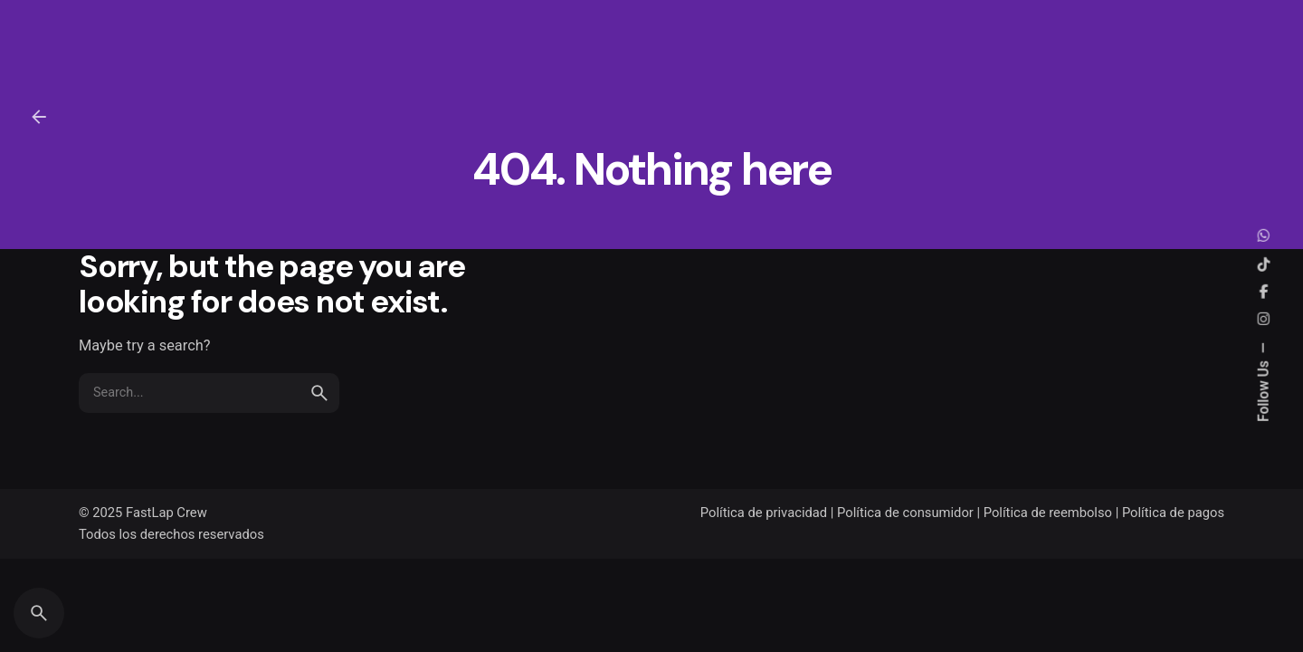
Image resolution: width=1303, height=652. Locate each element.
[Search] (39, 613)
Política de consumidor (905, 512)
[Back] (39, 116)
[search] (319, 406)
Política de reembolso (1048, 512)
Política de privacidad (763, 512)
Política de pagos (1173, 512)
